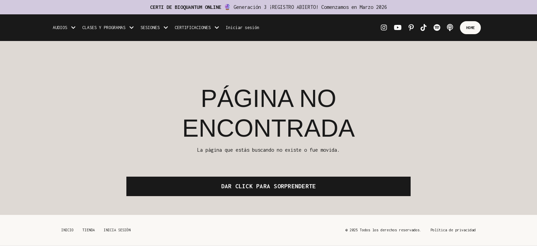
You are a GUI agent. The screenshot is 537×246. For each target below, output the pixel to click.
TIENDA (89, 230)
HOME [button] (470, 27)
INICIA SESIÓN (117, 230)
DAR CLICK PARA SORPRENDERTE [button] (268, 186)
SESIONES (154, 27)
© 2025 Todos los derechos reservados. (384, 230)
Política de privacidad (453, 230)
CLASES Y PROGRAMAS (108, 27)
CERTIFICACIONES (197, 27)
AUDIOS (64, 27)
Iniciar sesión (242, 27)
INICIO (67, 230)
